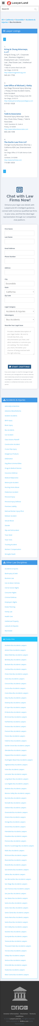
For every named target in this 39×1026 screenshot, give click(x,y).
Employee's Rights (11, 602)
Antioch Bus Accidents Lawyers (15, 650)
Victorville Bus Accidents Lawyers (16, 965)
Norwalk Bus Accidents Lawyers (15, 803)
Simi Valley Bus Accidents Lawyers (16, 927)
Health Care (9, 616)
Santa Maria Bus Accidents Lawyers (17, 917)
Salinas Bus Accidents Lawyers (15, 874)
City (6, 279)
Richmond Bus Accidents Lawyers (16, 855)
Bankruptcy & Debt (11, 573)
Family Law (8, 612)
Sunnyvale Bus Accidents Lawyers (16, 936)
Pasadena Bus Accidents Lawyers (16, 836)
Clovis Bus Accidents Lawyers (14, 679)
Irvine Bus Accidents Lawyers (14, 769)
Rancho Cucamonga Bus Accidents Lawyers (19, 846)
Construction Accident (12, 444)
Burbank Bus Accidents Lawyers (15, 664)
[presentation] (20, 360)
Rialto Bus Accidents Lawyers (14, 851)
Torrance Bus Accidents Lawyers (16, 951)
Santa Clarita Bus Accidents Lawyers (17, 913)
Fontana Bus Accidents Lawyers (15, 726)
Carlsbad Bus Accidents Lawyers (15, 669)
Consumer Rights (10, 593)
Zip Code (8, 296)
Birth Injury (8, 420)
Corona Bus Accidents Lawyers (15, 688)
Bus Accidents (9, 430)
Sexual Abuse (9, 521)
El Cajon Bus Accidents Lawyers (15, 707)
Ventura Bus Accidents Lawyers (15, 960)
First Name (9, 229)
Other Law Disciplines (16, 562)
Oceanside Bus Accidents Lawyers (16, 812)
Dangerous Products (12, 454)
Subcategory (9, 315)
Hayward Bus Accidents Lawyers (16, 755)
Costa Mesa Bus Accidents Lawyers (16, 693)
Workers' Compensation (13, 549)
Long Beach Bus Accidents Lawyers (16, 779)
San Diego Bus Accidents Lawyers (16, 884)
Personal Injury (10, 497)
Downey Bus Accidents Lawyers (15, 703)
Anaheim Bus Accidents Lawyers (16, 645)
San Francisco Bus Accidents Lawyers (17, 889)
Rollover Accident (11, 516)
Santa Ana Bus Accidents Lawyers (16, 903)
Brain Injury (9, 425)
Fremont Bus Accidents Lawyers (15, 731)
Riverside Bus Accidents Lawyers (16, 860)
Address (8, 268)
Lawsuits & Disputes (11, 626)
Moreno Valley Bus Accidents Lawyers (17, 793)
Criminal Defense (10, 597)
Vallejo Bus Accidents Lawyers (15, 956)
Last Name (8, 237)
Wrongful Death (10, 554)
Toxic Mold (8, 535)
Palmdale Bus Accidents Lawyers (16, 831)
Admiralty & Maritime (12, 406)
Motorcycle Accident (11, 482)
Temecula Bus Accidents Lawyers (16, 941)
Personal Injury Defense (13, 502)
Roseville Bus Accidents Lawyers (15, 865)
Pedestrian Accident (11, 492)
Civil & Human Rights (12, 588)
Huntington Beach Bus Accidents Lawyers (19, 760)
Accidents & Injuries (15, 400)
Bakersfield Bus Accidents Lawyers (16, 655)
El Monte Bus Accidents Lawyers (15, 712)
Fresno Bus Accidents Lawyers (15, 736)
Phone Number (10, 257)
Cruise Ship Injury (11, 449)
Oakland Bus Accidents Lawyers (15, 808)
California (10, 20)
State (7, 287)
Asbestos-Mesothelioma (13, 411)
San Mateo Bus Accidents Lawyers (16, 898)
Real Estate (8, 631)
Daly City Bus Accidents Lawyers (15, 698)
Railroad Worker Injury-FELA (14, 511)
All (3, 20)
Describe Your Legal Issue (14, 325)
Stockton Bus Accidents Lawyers (15, 932)
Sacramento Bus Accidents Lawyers (17, 870)
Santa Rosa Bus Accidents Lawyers (16, 922)
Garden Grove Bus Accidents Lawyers (17, 746)
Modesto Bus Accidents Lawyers (15, 788)
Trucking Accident (11, 545)
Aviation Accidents (11, 416)
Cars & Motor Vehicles (12, 583)
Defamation (9, 459)
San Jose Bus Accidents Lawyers (15, 893)
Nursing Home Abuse (12, 487)
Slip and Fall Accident (12, 530)
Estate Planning (10, 607)
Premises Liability (11, 506)
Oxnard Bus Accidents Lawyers (15, 827)
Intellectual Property (12, 621)
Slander (7, 525)
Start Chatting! (19, 366)
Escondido (19, 20)
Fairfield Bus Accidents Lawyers (15, 722)
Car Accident (9, 435)
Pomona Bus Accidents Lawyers (15, 841)
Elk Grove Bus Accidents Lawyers (16, 717)
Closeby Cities (10, 639)
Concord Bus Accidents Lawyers (15, 684)
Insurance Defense (11, 473)
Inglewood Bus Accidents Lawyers (16, 765)
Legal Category (10, 307)
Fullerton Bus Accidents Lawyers (16, 741)
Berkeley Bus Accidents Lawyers (15, 660)
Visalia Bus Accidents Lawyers (15, 970)
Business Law (9, 578)
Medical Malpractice (11, 478)
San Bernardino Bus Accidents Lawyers (18, 879)
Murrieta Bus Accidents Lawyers (15, 798)
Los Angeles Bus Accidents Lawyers (16, 784)
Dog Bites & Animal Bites (13, 463)
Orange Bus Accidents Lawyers (15, 822)
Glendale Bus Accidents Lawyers (16, 750)
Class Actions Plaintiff (12, 440)
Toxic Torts (8, 540)
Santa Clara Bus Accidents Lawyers (16, 908)
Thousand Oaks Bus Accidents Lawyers (18, 946)
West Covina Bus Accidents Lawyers (17, 975)
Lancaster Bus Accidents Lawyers (16, 774)
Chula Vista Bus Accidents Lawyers (16, 674)
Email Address (10, 248)
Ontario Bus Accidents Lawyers (15, 817)
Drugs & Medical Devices (13, 468)
